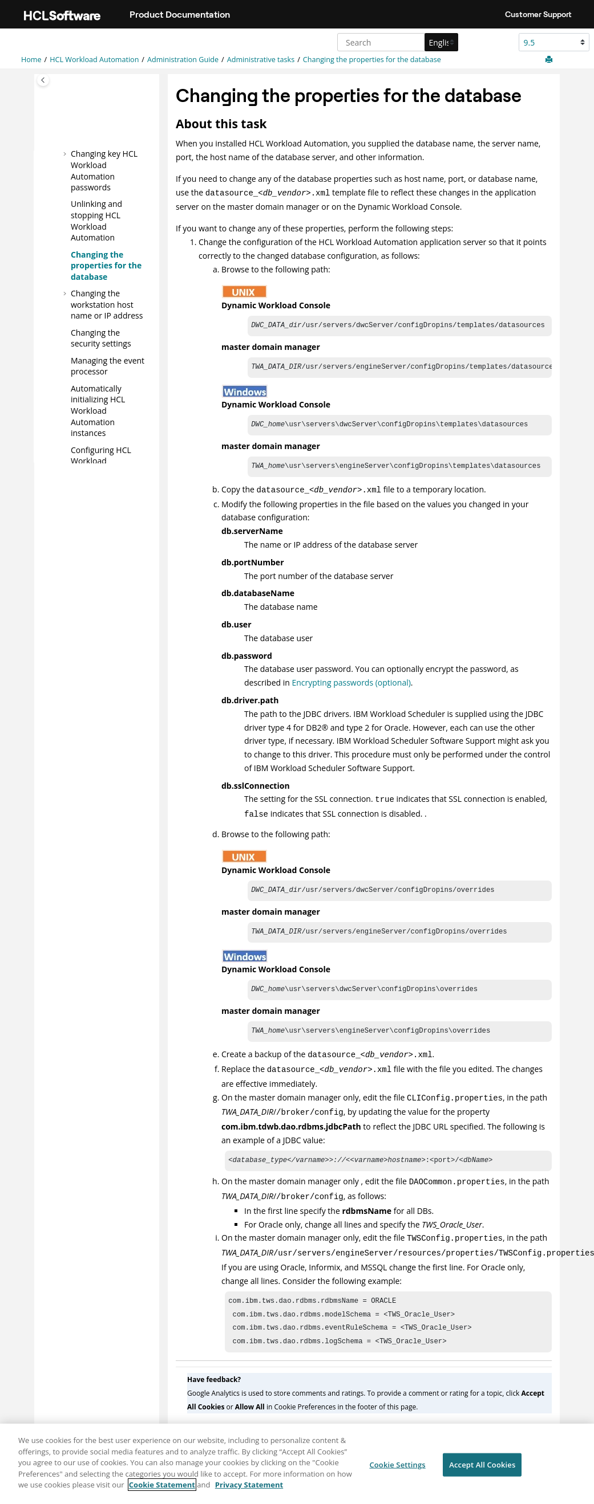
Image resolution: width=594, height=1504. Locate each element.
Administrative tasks (260, 59)
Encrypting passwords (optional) (351, 684)
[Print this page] (550, 60)
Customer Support (538, 14)
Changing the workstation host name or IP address (107, 304)
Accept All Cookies (482, 1470)
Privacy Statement (249, 1491)
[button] (66, 154)
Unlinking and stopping (96, 220)
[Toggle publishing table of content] (43, 80)
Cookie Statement (162, 1491)
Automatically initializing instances (98, 410)
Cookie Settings (397, 1470)
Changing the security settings (101, 338)
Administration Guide (183, 59)
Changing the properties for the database (372, 59)
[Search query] (396, 42)
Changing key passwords (104, 170)
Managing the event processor (107, 365)
